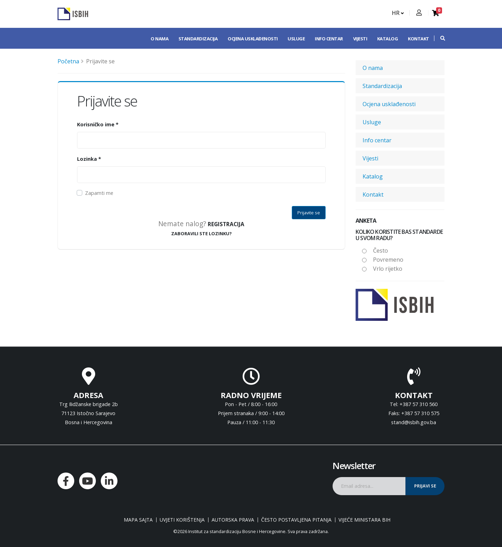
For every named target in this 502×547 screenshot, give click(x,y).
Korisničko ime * (98, 124)
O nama (159, 38)
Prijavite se (308, 212)
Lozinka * (89, 159)
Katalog (387, 38)
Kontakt (418, 38)
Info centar (329, 38)
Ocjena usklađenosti (253, 38)
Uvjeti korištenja (182, 519)
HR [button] (398, 13)
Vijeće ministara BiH (364, 519)
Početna (68, 61)
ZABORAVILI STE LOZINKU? (201, 233)
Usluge (296, 38)
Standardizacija (198, 38)
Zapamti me (99, 193)
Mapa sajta (138, 519)
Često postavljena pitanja (296, 519)
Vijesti (360, 38)
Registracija (226, 224)
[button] (439, 38)
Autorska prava (233, 519)
